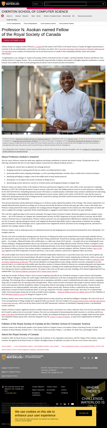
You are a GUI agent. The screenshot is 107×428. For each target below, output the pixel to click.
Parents (9, 349)
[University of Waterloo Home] (10, 4)
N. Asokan (37, 47)
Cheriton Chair (72, 139)
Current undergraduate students (23, 346)
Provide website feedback (89, 368)
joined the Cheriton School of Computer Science (33, 139)
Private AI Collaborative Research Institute (83, 141)
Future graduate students (87, 346)
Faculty (98, 346)
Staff (102, 346)
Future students (54, 346)
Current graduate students (41, 346)
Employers (33, 349)
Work (3, 372)
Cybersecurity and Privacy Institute (25, 141)
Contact (4, 368)
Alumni (4, 349)
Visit (3, 376)
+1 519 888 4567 (10, 393)
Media (47, 349)
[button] (88, 4)
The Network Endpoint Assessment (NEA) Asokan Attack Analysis (34, 271)
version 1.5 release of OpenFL (60, 317)
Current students (6, 346)
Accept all (84, 413)
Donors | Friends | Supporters (20, 349)
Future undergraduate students (70, 346)
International (40, 349)
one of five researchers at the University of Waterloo (76, 49)
